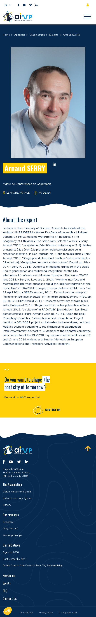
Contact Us (52, 410)
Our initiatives (11, 545)
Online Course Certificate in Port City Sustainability (32, 565)
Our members (11, 514)
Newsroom (9, 575)
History (7, 504)
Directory (8, 522)
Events (7, 583)
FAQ (5, 590)
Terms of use (26, 612)
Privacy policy (46, 612)
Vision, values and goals (17, 491)
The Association (12, 484)
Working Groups (12, 535)
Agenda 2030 (11, 552)
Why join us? (10, 528)
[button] (6, 5)
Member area (88, 5)
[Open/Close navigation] (87, 17)
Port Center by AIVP (14, 558)
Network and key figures (17, 498)
